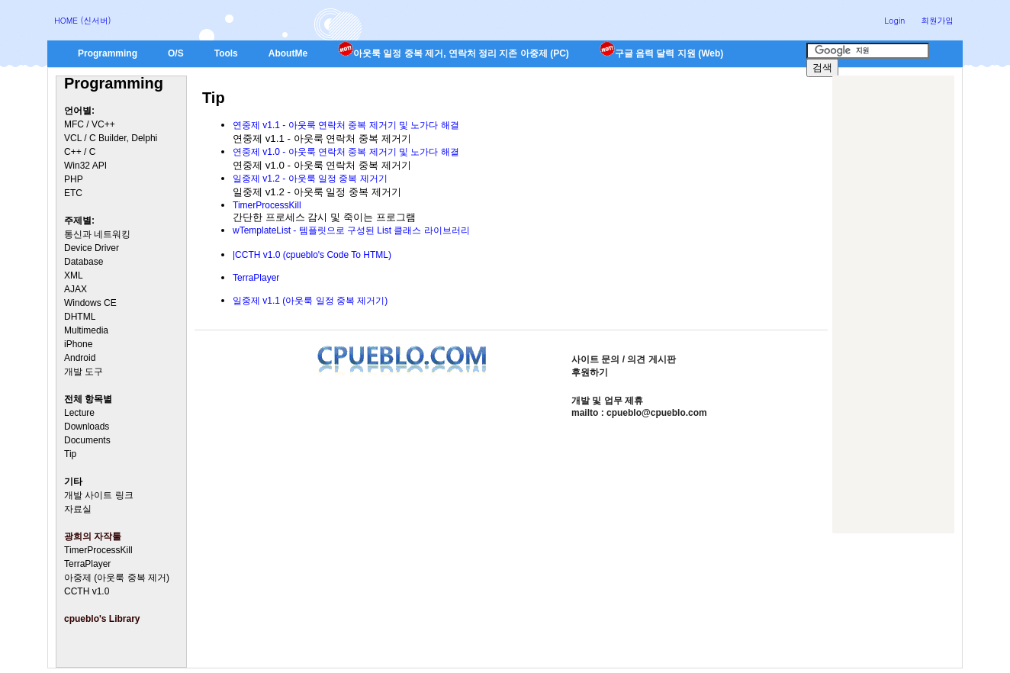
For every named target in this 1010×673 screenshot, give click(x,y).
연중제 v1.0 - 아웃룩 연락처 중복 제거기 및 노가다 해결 (346, 152)
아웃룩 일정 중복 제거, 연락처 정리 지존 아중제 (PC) (453, 53)
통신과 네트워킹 (97, 234)
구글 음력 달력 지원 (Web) (661, 53)
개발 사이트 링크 (98, 495)
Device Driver (91, 248)
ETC (73, 193)
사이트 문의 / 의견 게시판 (623, 359)
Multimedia (86, 330)
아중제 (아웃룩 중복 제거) (116, 577)
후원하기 (589, 372)
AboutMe (288, 53)
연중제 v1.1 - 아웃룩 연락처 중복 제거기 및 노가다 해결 (346, 125)
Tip (70, 454)
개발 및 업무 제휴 (607, 400)
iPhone (78, 344)
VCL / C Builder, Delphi (110, 138)
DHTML (79, 316)
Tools (226, 53)
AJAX (75, 289)
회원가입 (937, 20)
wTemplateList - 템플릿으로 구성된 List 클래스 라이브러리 (351, 230)
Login (894, 20)
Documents (87, 440)
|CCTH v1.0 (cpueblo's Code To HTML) (312, 255)
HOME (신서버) (82, 20)
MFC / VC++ (89, 124)
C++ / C (79, 152)
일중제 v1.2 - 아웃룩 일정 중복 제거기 (310, 178)
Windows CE (90, 303)
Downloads (86, 426)
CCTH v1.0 (86, 591)
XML (73, 275)
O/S (176, 53)
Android (79, 358)
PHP (73, 179)
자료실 (78, 509)
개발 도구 (83, 371)
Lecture (79, 412)
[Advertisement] (893, 304)
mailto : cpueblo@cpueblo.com (639, 412)
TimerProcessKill (98, 550)
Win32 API (85, 165)
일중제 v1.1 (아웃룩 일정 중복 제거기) (310, 300)
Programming (107, 53)
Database (83, 261)
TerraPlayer (87, 564)
